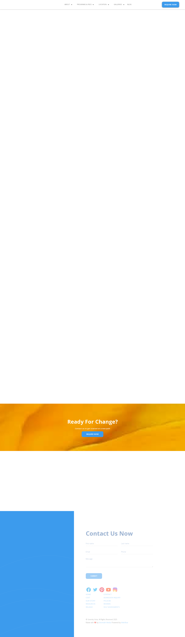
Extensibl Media (105, 618)
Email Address (123, 132)
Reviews (107, 600)
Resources (90, 600)
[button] (69, 4)
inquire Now (92, 434)
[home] (18, 5)
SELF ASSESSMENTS (112, 603)
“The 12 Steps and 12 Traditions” (31, 90)
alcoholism (58, 177)
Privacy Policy (140, 143)
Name (56, 495)
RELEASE (89, 603)
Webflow (124, 618)
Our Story (90, 596)
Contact (108, 590)
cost (88, 593)
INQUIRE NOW (170, 4)
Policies (107, 596)
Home (88, 590)
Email (88, 495)
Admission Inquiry (112, 593)
